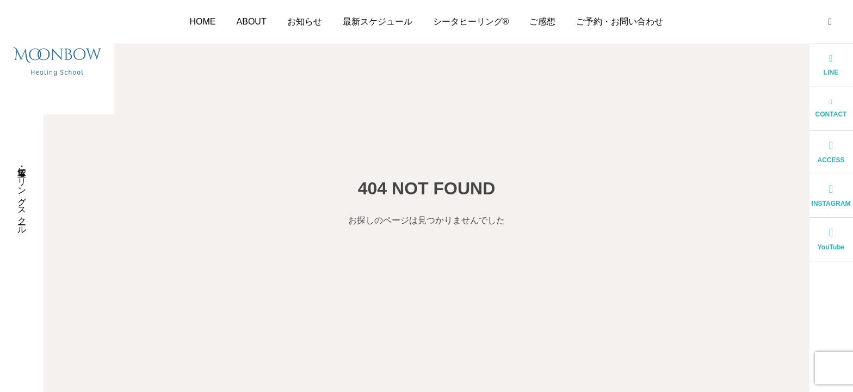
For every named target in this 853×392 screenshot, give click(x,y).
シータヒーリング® (471, 21)
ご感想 (542, 21)
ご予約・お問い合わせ (619, 21)
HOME (203, 21)
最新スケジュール (377, 21)
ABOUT (252, 21)
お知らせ (304, 21)
